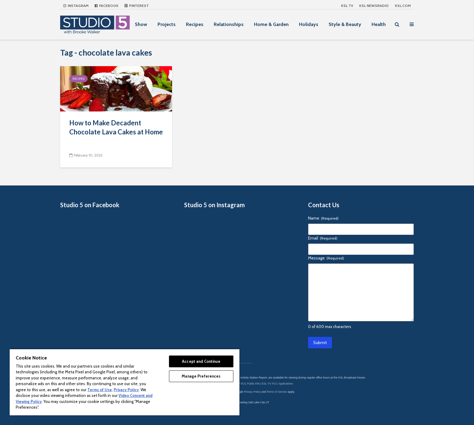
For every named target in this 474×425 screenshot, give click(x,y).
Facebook (106, 5)
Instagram (76, 5)
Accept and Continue (201, 361)
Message (326, 258)
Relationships (229, 24)
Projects (166, 24)
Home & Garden (271, 24)
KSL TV (347, 5)
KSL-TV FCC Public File (245, 383)
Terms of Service (277, 391)
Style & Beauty (345, 24)
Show (141, 24)
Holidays (308, 24)
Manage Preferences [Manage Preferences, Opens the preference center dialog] (201, 376)
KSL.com (403, 5)
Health (379, 24)
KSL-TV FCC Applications (277, 383)
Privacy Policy (252, 391)
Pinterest (137, 5)
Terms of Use (99, 389)
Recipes (194, 24)
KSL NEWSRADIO (374, 5)
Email (322, 238)
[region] (124, 382)
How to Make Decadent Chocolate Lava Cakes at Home (116, 127)
